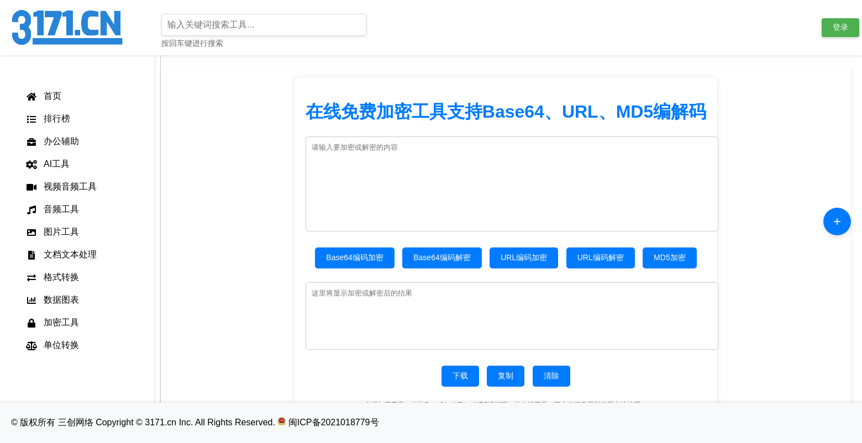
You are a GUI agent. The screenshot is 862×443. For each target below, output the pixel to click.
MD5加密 (670, 257)
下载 (460, 375)
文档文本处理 (61, 255)
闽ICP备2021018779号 (328, 422)
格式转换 (52, 277)
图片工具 (52, 232)
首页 (43, 96)
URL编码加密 (524, 257)
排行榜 (47, 119)
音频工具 (52, 209)
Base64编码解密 (441, 257)
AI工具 (47, 164)
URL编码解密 (600, 257)
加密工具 (52, 323)
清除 (551, 375)
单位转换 (52, 345)
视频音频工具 (61, 187)
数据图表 (52, 300)
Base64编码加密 (354, 257)
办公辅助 (52, 141)
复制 (505, 375)
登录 (840, 27)
